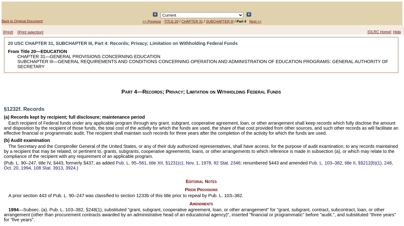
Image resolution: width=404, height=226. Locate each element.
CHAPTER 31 (192, 21)
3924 (70, 167)
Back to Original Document (22, 21)
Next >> (255, 21)
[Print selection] (30, 32)
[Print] (8, 32)
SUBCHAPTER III (219, 21)
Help (397, 32)
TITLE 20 (171, 21)
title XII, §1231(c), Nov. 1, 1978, (178, 162)
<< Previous (151, 21)
